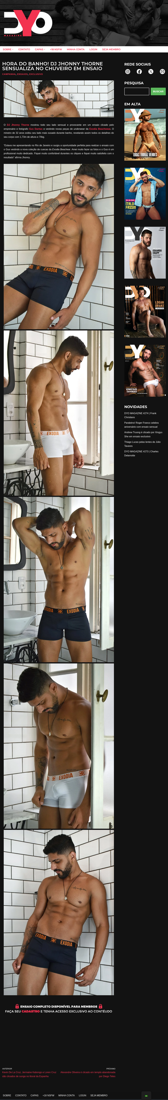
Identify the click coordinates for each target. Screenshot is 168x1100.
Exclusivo (36, 74)
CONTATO (24, 49)
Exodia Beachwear (99, 129)
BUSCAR (158, 91)
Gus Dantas (36, 129)
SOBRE (7, 1096)
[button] (12, 49)
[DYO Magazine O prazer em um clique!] (28, 23)
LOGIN (93, 49)
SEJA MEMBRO (111, 49)
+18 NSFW (56, 49)
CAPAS (35, 1096)
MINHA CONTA (76, 49)
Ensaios (22, 74)
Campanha (9, 74)
